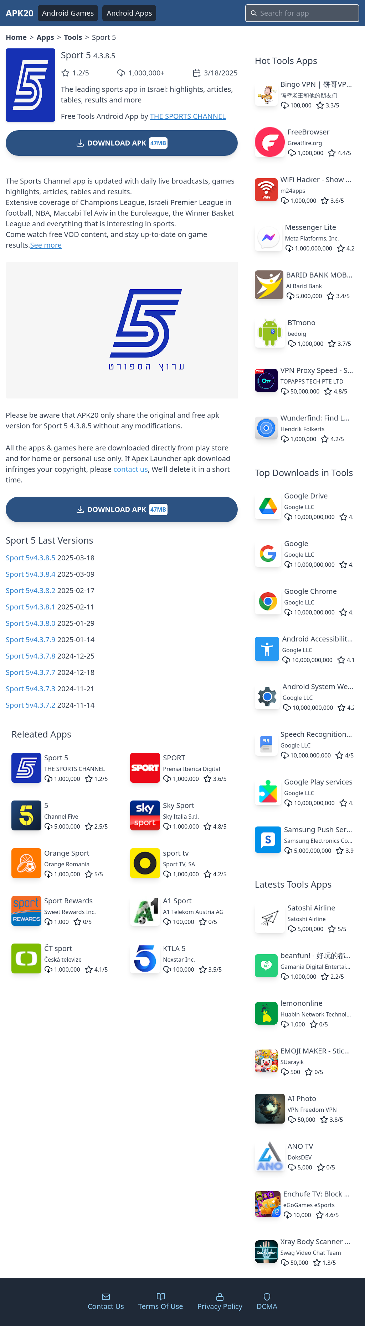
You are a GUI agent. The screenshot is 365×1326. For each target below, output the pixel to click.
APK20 (20, 13)
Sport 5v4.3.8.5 (31, 557)
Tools (73, 37)
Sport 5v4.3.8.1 (31, 607)
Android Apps (129, 13)
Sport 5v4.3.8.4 (31, 574)
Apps (45, 37)
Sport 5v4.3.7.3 (31, 688)
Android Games (68, 13)
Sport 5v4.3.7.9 (31, 639)
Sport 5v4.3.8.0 (31, 623)
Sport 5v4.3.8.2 (31, 590)
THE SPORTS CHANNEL (188, 116)
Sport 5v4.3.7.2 (31, 705)
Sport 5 (76, 55)
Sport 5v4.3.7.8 (31, 656)
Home (16, 37)
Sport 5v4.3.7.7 (31, 672)
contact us (130, 469)
